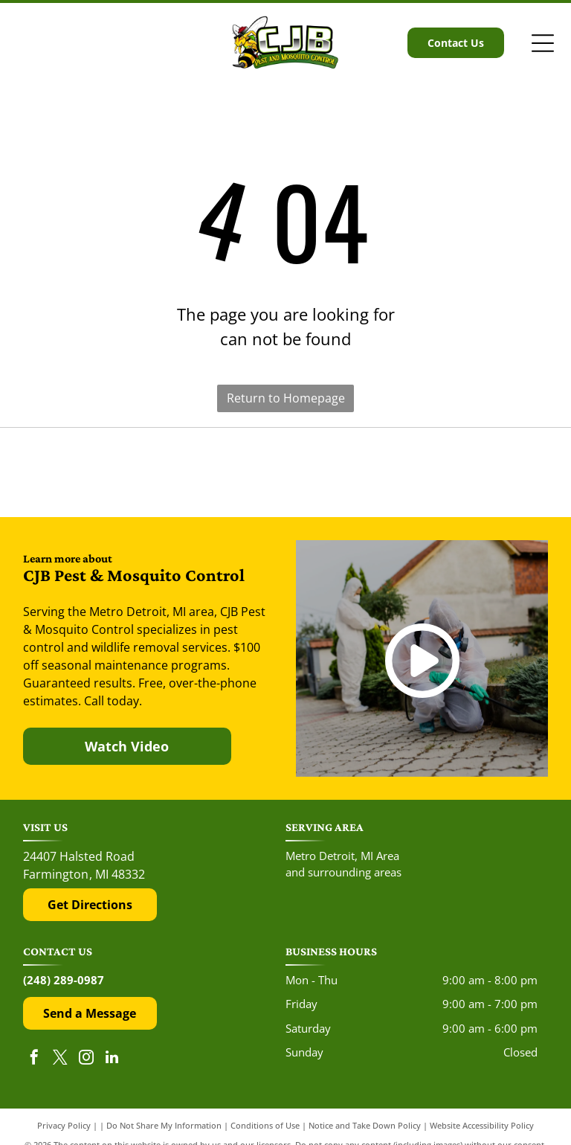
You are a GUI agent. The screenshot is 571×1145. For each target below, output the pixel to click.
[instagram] (86, 1059)
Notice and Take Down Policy (365, 1125)
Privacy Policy (64, 1125)
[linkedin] (112, 1059)
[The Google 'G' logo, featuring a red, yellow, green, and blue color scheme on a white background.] (285, 473)
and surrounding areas (343, 872)
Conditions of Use (265, 1125)
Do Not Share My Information (164, 1125)
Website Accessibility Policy (482, 1125)
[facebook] (34, 1059)
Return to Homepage (286, 398)
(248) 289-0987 (63, 979)
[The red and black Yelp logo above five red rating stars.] (102, 473)
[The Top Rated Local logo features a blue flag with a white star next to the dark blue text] (468, 473)
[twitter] (60, 1059)
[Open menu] (543, 43)
